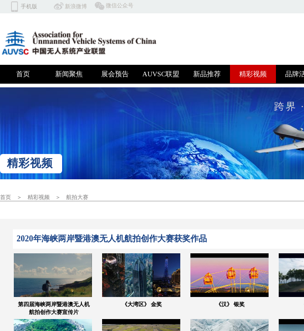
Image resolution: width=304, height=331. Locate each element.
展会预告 (115, 74)
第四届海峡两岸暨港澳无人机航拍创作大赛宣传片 (54, 308)
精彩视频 (253, 74)
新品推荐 (207, 74)
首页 (23, 74)
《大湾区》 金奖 (142, 304)
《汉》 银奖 (230, 304)
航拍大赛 (77, 197)
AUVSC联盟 (161, 74)
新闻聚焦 (69, 74)
